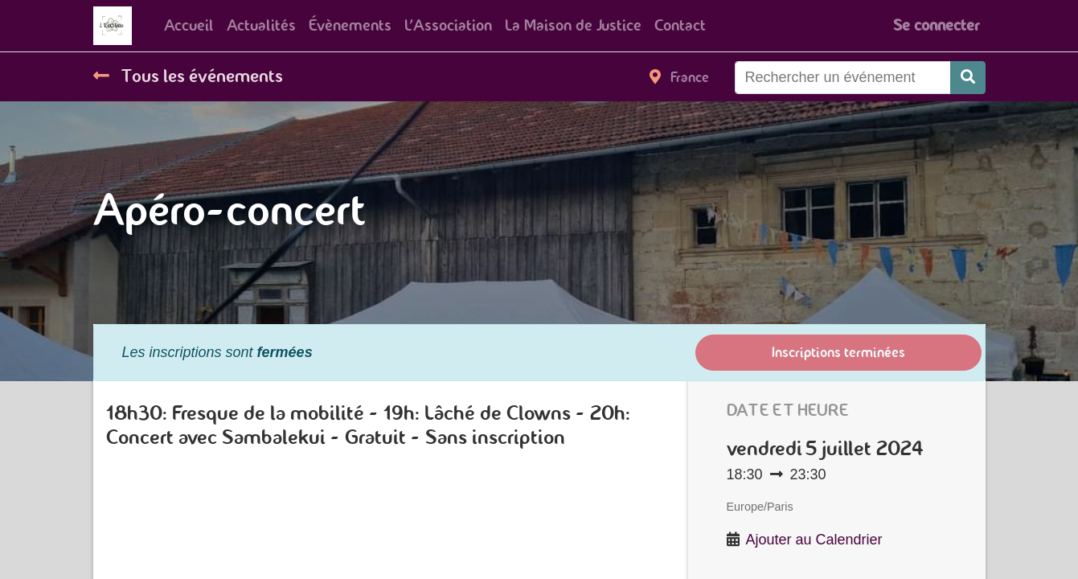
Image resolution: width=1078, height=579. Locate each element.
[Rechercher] (968, 77)
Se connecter (936, 25)
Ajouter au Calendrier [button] (814, 540)
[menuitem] (189, 25)
